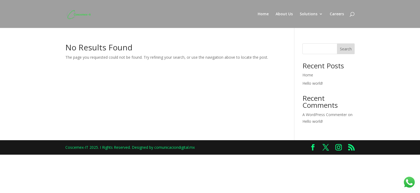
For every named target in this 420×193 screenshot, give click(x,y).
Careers (337, 14)
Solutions (308, 14)
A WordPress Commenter (324, 114)
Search (346, 48)
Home (263, 14)
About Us (284, 14)
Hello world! (312, 83)
